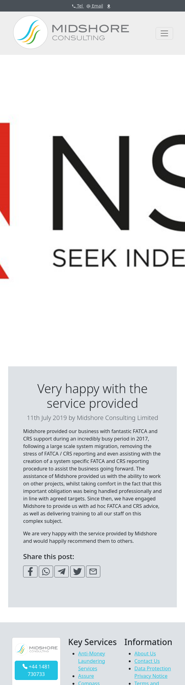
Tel (78, 6)
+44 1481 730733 (36, 670)
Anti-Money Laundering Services (91, 661)
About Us (145, 653)
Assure (86, 676)
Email (94, 6)
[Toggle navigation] (164, 33)
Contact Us (147, 661)
